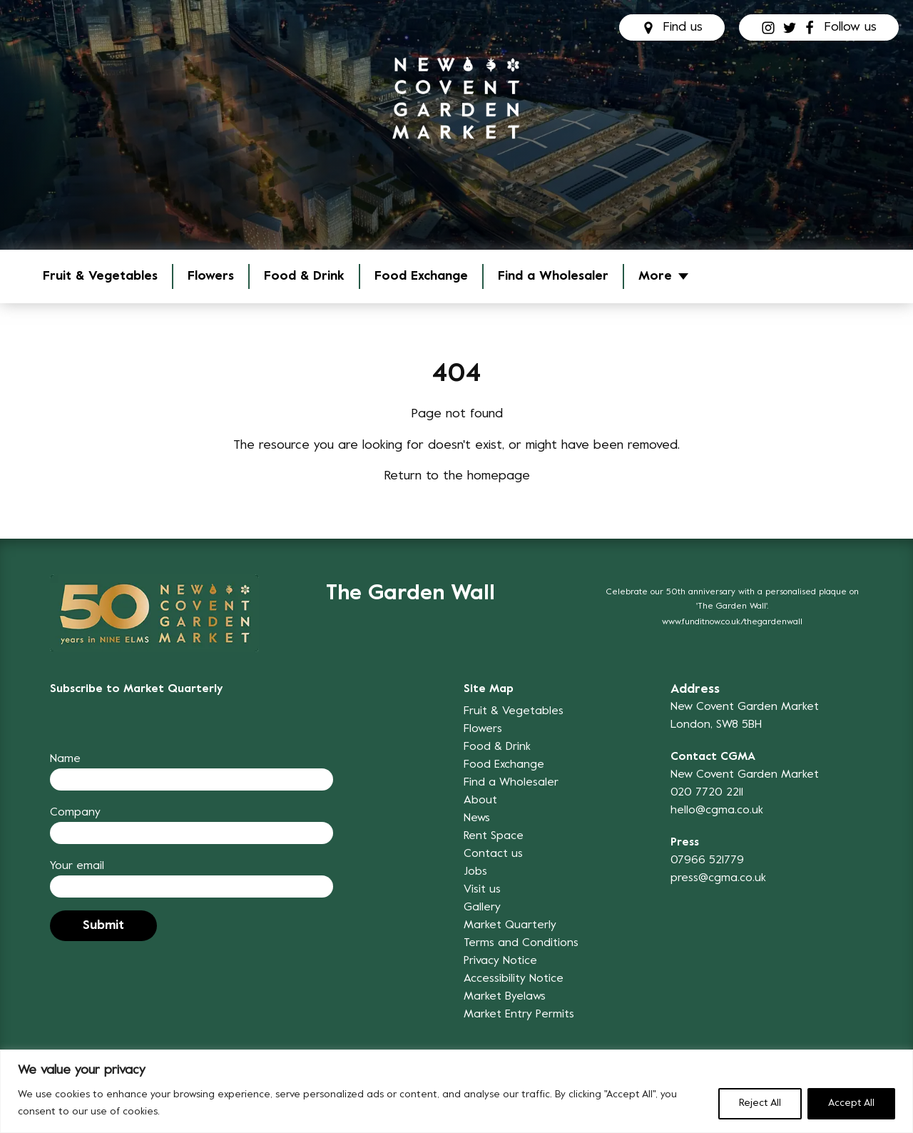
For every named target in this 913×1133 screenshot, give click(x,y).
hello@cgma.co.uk (716, 810)
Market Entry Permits (519, 1014)
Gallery (482, 907)
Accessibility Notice (513, 979)
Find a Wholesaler (553, 276)
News (477, 818)
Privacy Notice (500, 961)
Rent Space (494, 836)
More (655, 276)
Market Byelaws (505, 996)
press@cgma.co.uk (718, 878)
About (480, 800)
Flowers (211, 276)
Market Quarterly (510, 925)
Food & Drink (304, 276)
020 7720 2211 (706, 792)
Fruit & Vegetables (100, 276)
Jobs (475, 872)
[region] (456, 1091)
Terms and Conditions (521, 943)
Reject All (760, 1103)
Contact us (493, 854)
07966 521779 (707, 860)
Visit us (482, 889)
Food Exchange (421, 276)
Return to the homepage (457, 476)
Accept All (851, 1103)
